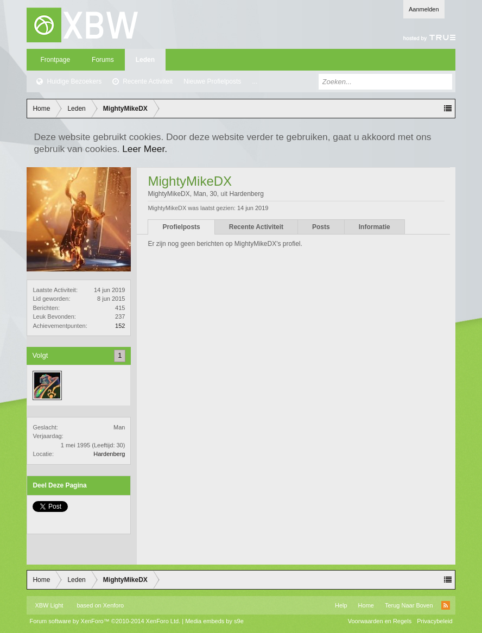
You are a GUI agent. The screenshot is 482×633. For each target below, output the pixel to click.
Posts (321, 227)
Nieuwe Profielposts (212, 81)
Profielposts (181, 227)
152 (120, 325)
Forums (103, 60)
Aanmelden (424, 9)
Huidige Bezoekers (74, 81)
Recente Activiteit (148, 81)
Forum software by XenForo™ (104, 621)
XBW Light (49, 605)
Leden (145, 60)
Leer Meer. (144, 148)
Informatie (374, 227)
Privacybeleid (434, 621)
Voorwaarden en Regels (379, 621)
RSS (445, 605)
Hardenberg (109, 454)
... (254, 81)
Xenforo (113, 605)
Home (366, 605)
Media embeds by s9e (214, 621)
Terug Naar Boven (409, 605)
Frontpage (55, 60)
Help (341, 605)
